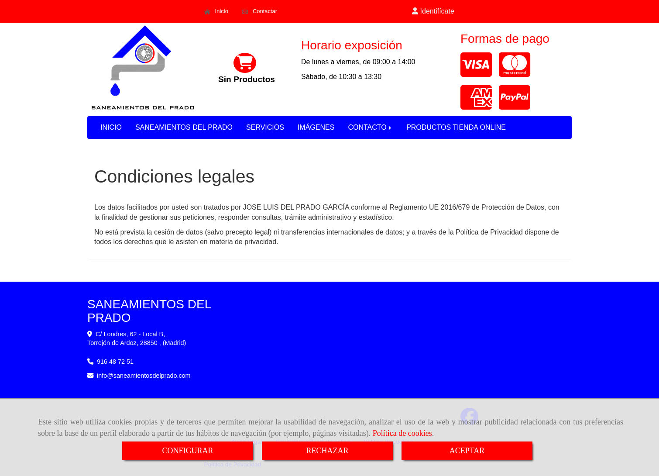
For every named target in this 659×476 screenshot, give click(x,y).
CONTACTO (370, 127)
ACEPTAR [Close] (467, 450)
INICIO (111, 127)
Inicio (216, 11)
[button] (433, 11)
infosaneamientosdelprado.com (144, 375)
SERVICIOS (265, 127)
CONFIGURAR (187, 450)
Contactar (259, 11)
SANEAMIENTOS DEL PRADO (184, 127)
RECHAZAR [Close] (327, 450)
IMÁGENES (316, 127)
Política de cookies (402, 433)
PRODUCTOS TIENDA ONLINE (456, 127)
